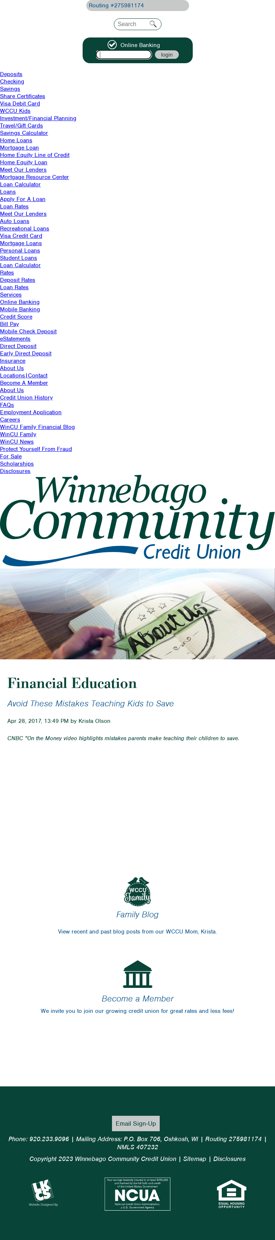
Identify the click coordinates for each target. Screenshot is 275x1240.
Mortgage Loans (21, 243)
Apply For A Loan (23, 199)
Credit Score (16, 316)
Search (153, 24)
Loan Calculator (20, 184)
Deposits (11, 74)
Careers (10, 419)
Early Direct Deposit (25, 353)
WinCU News (17, 441)
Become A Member (24, 383)
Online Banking (20, 302)
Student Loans (18, 258)
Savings (10, 89)
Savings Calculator (24, 133)
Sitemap (194, 1159)
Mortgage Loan (19, 147)
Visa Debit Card (20, 103)
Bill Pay (9, 324)
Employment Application (31, 412)
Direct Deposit (18, 346)
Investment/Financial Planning (38, 118)
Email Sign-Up (136, 1123)
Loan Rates (14, 206)
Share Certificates (22, 96)
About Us (12, 368)
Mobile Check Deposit (28, 331)
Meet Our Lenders (23, 169)
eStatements (15, 339)
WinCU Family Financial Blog (37, 427)
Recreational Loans (24, 228)
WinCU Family (18, 434)
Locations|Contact (23, 375)
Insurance (12, 361)
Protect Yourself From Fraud (36, 449)
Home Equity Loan (23, 162)
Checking (12, 81)
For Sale (11, 456)
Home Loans (16, 140)
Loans (8, 192)
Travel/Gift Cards (21, 125)
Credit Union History (26, 397)
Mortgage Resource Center (34, 177)
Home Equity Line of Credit (34, 155)
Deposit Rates (17, 280)
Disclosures (15, 471)
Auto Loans (14, 221)
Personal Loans (20, 250)
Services (11, 294)
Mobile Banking (20, 309)
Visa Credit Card (21, 236)
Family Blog (137, 914)
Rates (7, 272)
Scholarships (17, 463)
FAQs (7, 405)
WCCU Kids (15, 111)
